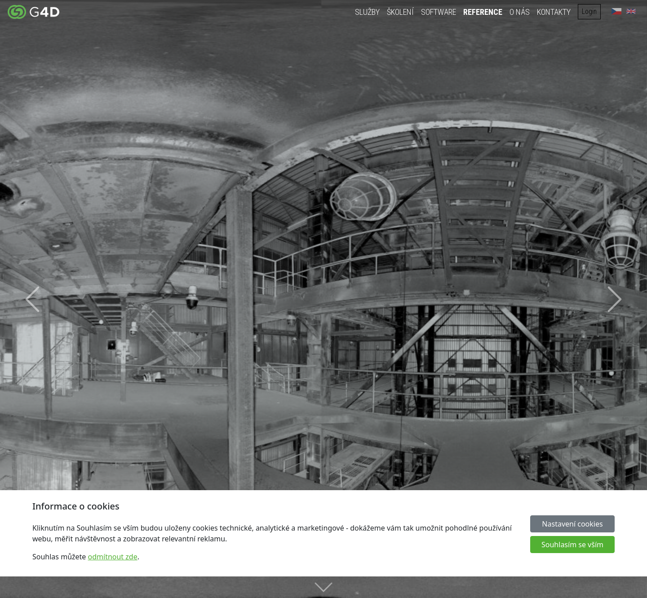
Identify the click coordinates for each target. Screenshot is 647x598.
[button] (32, 299)
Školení (401, 12)
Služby (368, 12)
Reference (483, 12)
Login (590, 11)
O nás (520, 12)
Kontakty (555, 12)
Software (439, 12)
